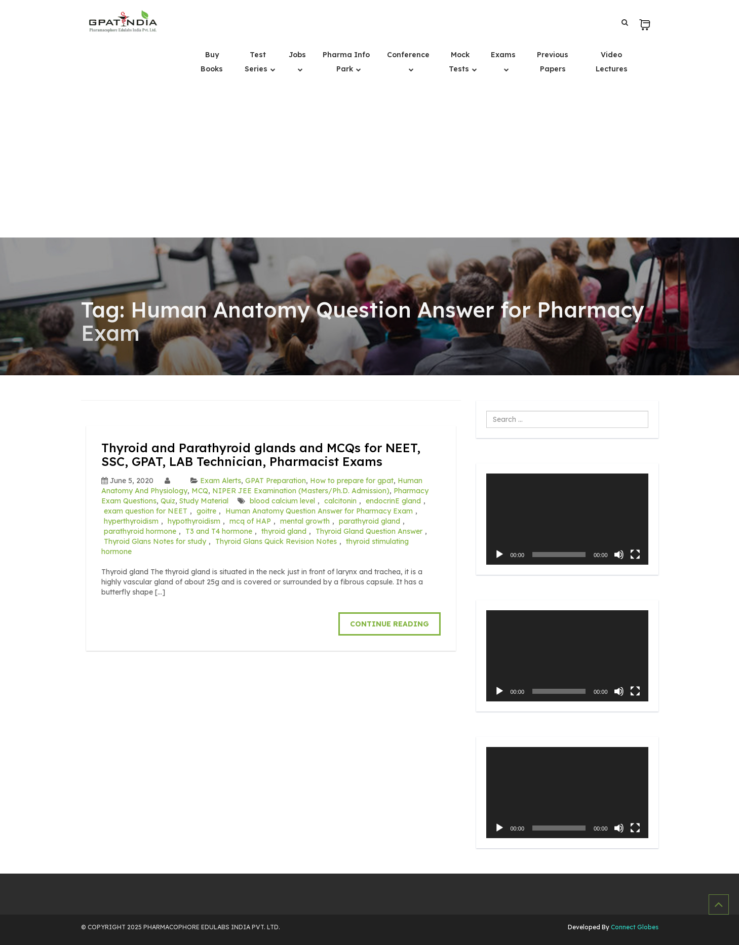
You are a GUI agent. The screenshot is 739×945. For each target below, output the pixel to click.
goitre (206, 511)
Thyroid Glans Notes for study (155, 541)
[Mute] (619, 554)
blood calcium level (282, 500)
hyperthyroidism (131, 521)
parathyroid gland (369, 521)
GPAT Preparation (275, 480)
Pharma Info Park (346, 61)
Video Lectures (612, 61)
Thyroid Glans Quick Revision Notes (276, 541)
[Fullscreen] (635, 554)
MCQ (199, 490)
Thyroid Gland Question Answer (369, 531)
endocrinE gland (393, 500)
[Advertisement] (370, 161)
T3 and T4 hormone (218, 531)
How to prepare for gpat (352, 480)
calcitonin (340, 500)
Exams (503, 54)
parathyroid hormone (140, 531)
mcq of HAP (250, 521)
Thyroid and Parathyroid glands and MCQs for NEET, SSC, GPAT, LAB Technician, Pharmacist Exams (260, 454)
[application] (567, 519)
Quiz (168, 500)
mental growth (305, 521)
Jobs (297, 54)
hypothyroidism (194, 521)
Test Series (257, 61)
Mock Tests (460, 61)
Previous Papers (552, 61)
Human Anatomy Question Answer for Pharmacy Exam (319, 511)
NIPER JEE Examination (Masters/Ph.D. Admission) (301, 490)
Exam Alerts (220, 480)
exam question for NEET (145, 511)
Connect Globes (633, 927)
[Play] (499, 554)
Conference (408, 54)
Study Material (203, 500)
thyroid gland (283, 531)
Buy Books (212, 61)
